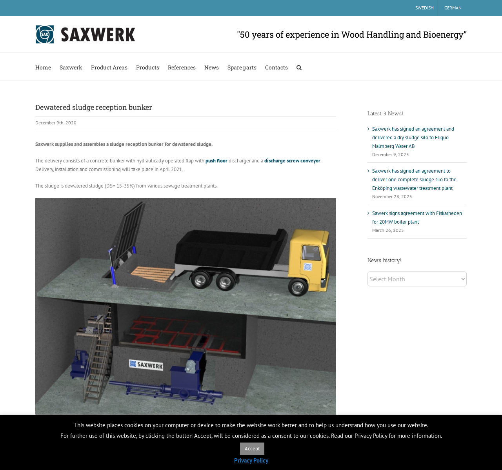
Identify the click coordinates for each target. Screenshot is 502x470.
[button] (299, 66)
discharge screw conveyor (292, 160)
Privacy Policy (251, 460)
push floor (216, 160)
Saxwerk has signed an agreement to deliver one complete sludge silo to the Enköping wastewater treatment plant (414, 179)
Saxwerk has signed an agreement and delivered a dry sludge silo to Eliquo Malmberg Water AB (413, 137)
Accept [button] (252, 448)
